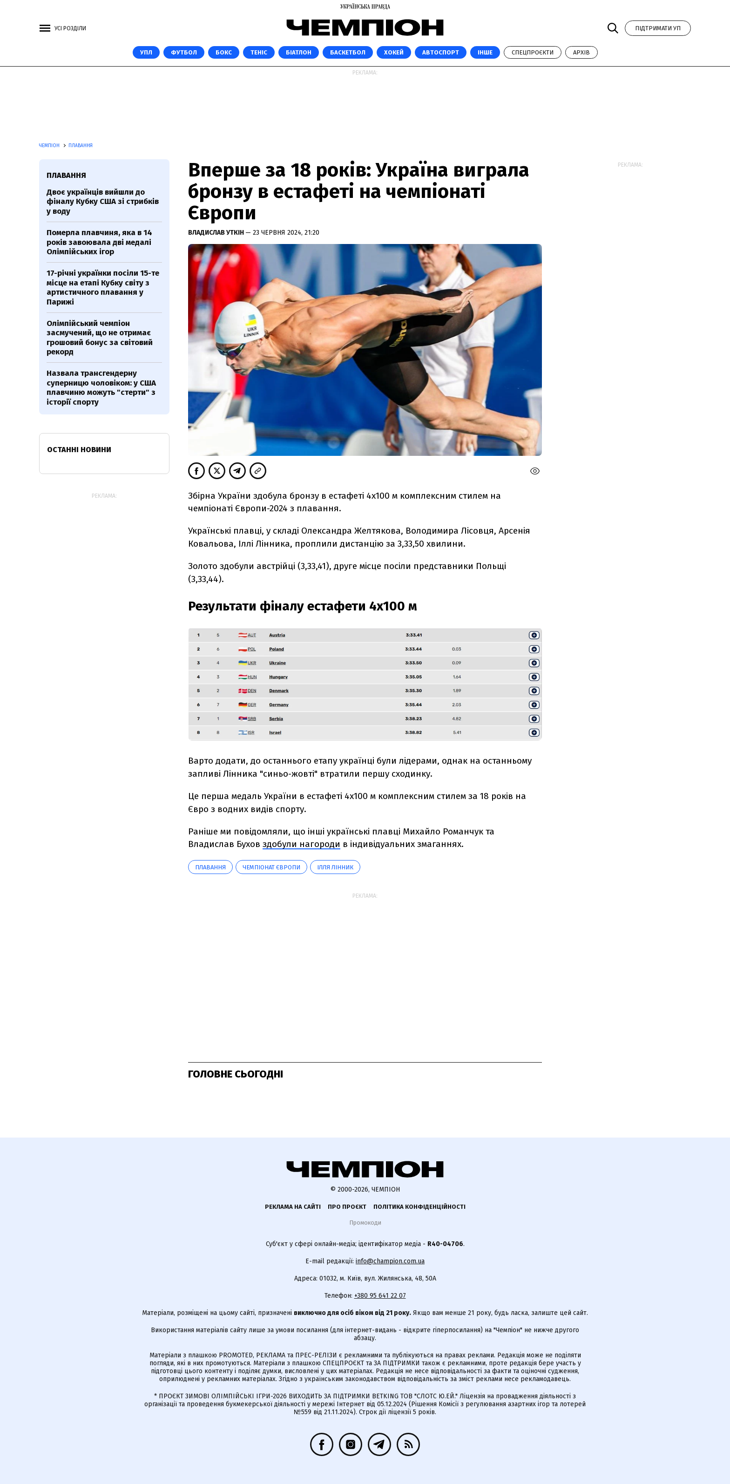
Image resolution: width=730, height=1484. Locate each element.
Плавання (80, 146)
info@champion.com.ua (390, 1261)
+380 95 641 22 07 (380, 1296)
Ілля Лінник (335, 867)
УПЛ (146, 52)
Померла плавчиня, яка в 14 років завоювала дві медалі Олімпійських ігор (99, 242)
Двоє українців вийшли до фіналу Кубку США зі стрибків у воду (103, 201)
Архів (581, 52)
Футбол (184, 52)
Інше (485, 52)
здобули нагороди (301, 844)
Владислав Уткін (216, 233)
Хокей (394, 52)
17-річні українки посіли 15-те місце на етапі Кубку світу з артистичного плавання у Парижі (103, 287)
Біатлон (298, 52)
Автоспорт (440, 52)
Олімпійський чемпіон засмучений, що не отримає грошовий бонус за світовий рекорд (100, 337)
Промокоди (365, 1222)
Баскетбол (347, 52)
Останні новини (79, 449)
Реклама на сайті (293, 1206)
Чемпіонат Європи (271, 867)
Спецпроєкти (533, 52)
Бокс (224, 52)
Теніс (258, 52)
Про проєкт (347, 1206)
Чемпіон (50, 146)
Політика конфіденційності (419, 1206)
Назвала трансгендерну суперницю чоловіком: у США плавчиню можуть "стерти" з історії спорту (101, 387)
